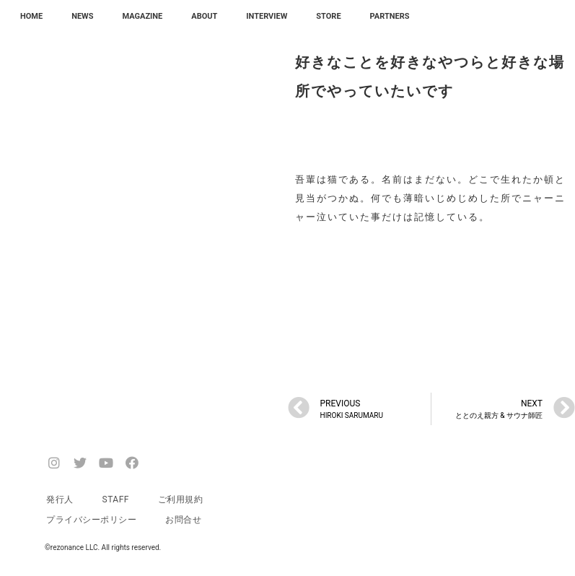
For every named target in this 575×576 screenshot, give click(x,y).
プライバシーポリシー (91, 520)
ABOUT (204, 16)
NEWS (82, 16)
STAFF (115, 499)
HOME (31, 16)
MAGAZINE (143, 16)
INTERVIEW (266, 16)
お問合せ (183, 520)
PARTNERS (390, 16)
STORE (328, 16)
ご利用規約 (180, 499)
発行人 (60, 499)
